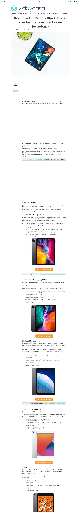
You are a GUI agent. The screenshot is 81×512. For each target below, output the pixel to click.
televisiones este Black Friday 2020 (55, 403)
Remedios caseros (17, 13)
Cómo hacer (36, 13)
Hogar (49, 13)
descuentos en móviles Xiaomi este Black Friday (52, 274)
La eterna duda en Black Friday (37, 159)
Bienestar (55, 13)
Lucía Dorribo (15, 87)
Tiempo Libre (64, 13)
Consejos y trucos (27, 13)
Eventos (43, 13)
